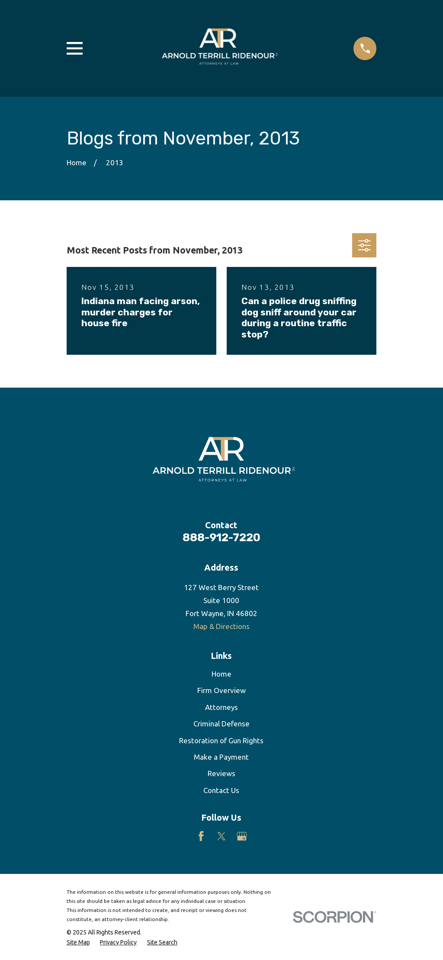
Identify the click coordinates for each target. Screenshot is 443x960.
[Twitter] (221, 836)
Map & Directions (221, 626)
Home (221, 674)
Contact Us (221, 790)
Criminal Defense (221, 723)
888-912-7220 (221, 537)
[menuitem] (78, 942)
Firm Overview (221, 690)
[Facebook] (201, 836)
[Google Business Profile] (242, 836)
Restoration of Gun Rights (221, 740)
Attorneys (221, 707)
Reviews (221, 773)
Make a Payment (221, 757)
